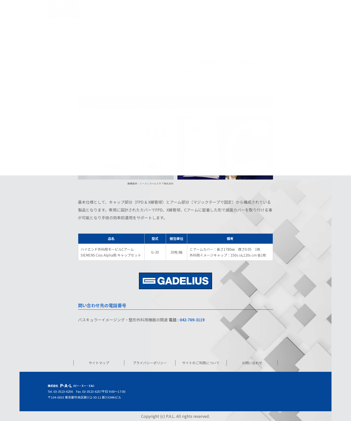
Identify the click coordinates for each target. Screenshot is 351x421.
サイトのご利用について (201, 362)
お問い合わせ (252, 362)
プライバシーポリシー (150, 362)
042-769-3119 (192, 320)
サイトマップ (99, 362)
